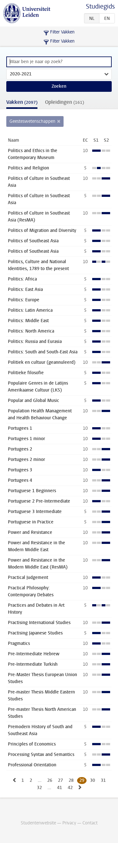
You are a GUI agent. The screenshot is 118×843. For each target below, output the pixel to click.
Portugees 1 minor (26, 439)
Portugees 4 (20, 480)
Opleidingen (64, 102)
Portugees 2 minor (26, 460)
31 (103, 780)
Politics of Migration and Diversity (42, 230)
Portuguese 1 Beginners (32, 491)
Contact (90, 823)
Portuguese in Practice (30, 522)
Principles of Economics (32, 744)
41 (59, 788)
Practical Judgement (28, 578)
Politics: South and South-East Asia (42, 352)
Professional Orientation (32, 765)
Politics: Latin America (30, 310)
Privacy (69, 823)
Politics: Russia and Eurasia (35, 342)
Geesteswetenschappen (32, 121)
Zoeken (59, 86)
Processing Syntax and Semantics (41, 755)
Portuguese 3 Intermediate (35, 512)
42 (70, 788)
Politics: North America (31, 331)
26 (49, 780)
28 (71, 780)
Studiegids (100, 6)
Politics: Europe (23, 300)
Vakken (21, 102)
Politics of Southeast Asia (33, 241)
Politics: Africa (22, 279)
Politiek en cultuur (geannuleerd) (42, 362)
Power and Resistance (30, 532)
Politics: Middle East (28, 321)
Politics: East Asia (25, 289)
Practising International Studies (39, 623)
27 (60, 780)
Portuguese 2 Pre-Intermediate (39, 501)
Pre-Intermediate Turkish (33, 664)
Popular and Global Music (33, 401)
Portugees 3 (20, 470)
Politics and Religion (28, 168)
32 (39, 788)
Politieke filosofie (26, 373)
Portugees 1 (20, 428)
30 (92, 780)
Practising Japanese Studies (35, 633)
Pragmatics (19, 643)
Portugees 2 (20, 449)
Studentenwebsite (38, 823)
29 (81, 780)
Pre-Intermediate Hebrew (33, 654)
